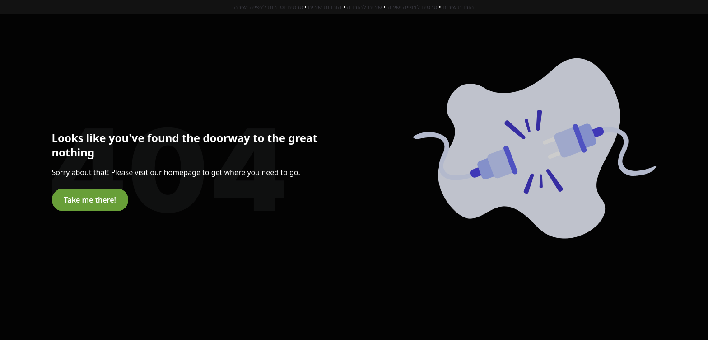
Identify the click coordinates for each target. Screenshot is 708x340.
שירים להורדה (364, 7)
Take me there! (90, 200)
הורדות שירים (324, 7)
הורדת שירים (458, 7)
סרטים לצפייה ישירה (412, 7)
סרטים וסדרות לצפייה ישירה (268, 7)
